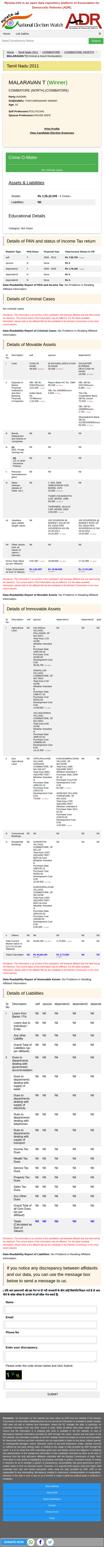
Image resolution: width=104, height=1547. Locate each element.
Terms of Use (52, 1512)
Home (6, 33)
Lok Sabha (22, 33)
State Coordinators (52, 1499)
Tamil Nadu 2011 (28, 52)
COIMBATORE (51, 52)
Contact (52, 1505)
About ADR (52, 1492)
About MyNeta (52, 1486)
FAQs (52, 1518)
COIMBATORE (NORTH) (79, 52)
